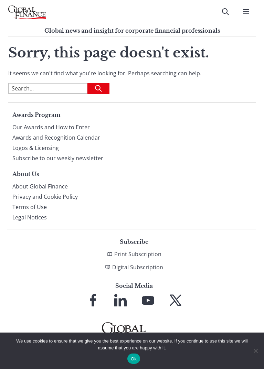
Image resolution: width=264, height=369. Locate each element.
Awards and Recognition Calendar (56, 137)
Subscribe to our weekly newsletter (57, 158)
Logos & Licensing (35, 148)
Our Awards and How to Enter (51, 127)
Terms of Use (29, 207)
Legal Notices (29, 217)
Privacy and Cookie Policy (45, 196)
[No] (255, 350)
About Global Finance (40, 186)
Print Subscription (137, 254)
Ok (134, 358)
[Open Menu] (246, 12)
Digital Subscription (137, 267)
